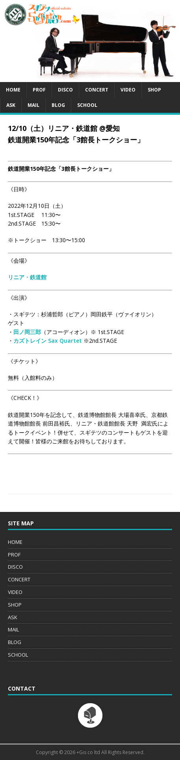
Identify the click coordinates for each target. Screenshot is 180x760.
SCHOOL (87, 105)
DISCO (65, 89)
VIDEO (128, 89)
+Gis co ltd (88, 752)
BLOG (58, 105)
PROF (39, 89)
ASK (10, 105)
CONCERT (96, 89)
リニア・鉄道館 (27, 277)
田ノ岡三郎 (27, 332)
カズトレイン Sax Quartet (47, 340)
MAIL (33, 105)
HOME (13, 89)
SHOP (154, 89)
